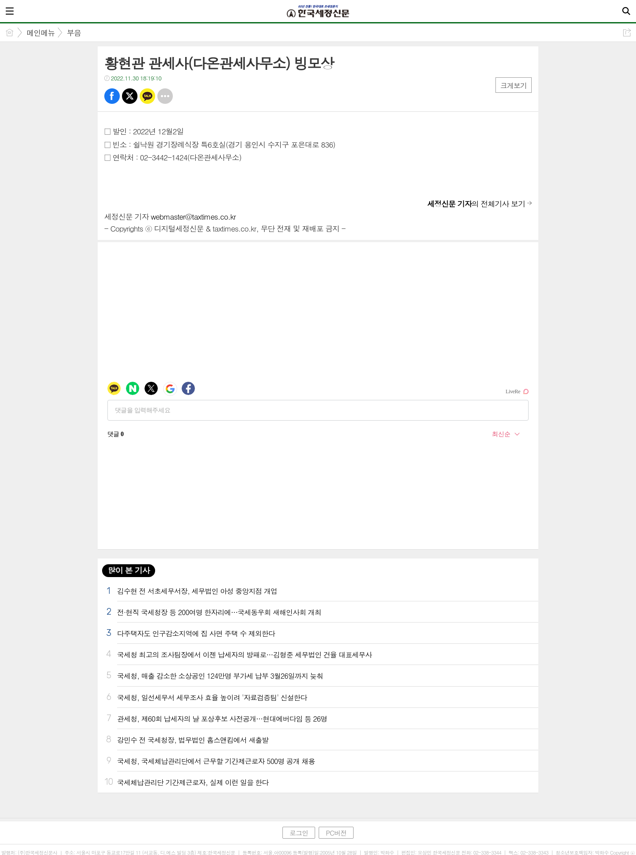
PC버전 (336, 832)
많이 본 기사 (128, 570)
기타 (165, 96)
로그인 (298, 832)
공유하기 (627, 32)
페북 (112, 96)
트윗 (129, 96)
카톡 (147, 96)
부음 (74, 32)
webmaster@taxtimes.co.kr (193, 216)
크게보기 (513, 85)
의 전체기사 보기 (476, 203)
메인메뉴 (41, 32)
